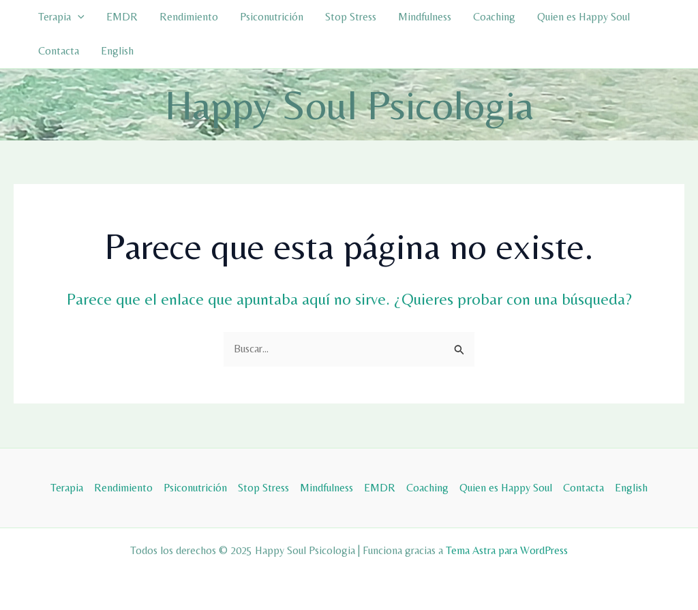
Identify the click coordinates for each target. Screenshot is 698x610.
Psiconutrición (271, 16)
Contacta (58, 50)
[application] (78, 17)
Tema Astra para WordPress (507, 550)
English (117, 50)
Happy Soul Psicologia (349, 104)
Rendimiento (189, 16)
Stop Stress (350, 16)
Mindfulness (424, 16)
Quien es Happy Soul (583, 16)
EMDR (122, 16)
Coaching (494, 16)
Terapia (61, 17)
